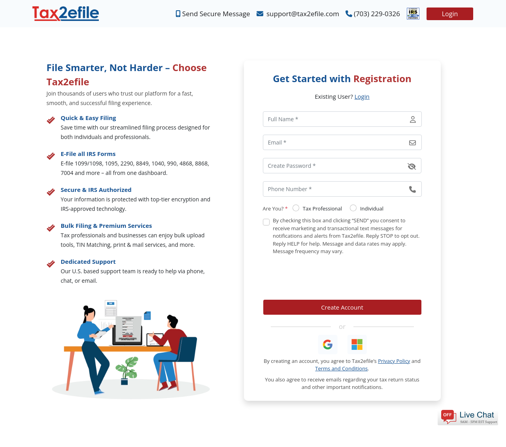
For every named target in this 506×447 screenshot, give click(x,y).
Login (450, 13)
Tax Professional (322, 208)
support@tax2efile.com (298, 14)
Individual (371, 208)
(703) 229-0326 (373, 14)
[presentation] (323, 277)
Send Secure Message (213, 14)
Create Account (342, 307)
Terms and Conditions (341, 368)
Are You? (275, 208)
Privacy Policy (394, 360)
